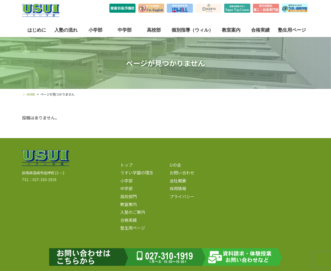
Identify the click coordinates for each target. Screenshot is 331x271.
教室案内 (128, 204)
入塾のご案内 (132, 212)
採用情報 (178, 188)
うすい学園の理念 (136, 172)
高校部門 (128, 196)
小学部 (126, 180)
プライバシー (182, 196)
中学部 (126, 188)
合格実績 (128, 220)
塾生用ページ (132, 228)
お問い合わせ (182, 172)
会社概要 (178, 180)
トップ (126, 165)
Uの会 (175, 165)
